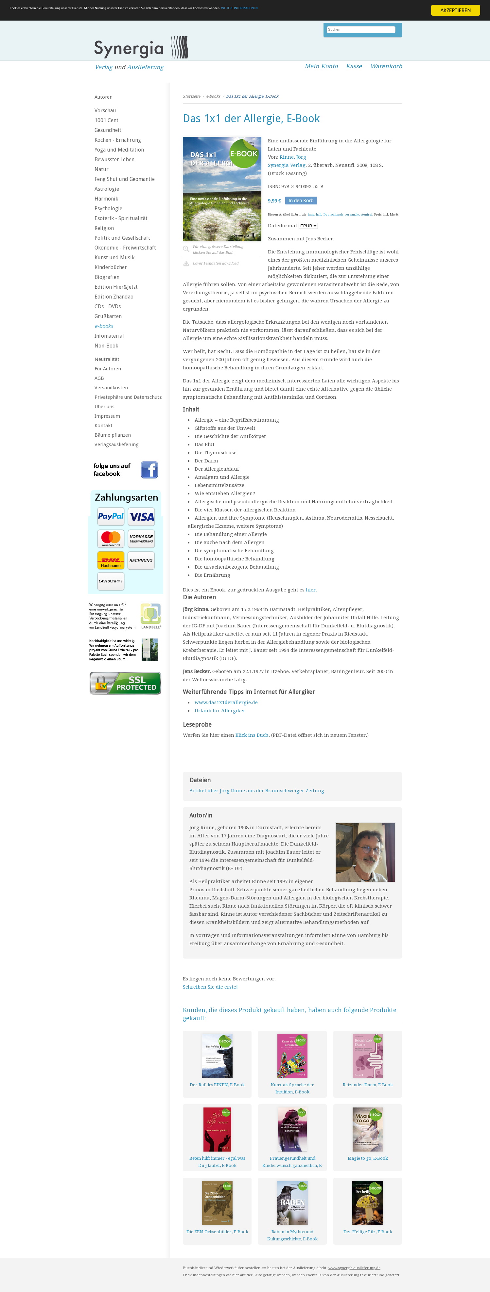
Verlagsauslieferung (117, 444)
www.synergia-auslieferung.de (354, 1268)
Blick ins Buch (252, 735)
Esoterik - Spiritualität (121, 218)
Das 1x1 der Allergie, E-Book (252, 96)
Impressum (107, 416)
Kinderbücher (111, 267)
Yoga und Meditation (119, 150)
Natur (102, 169)
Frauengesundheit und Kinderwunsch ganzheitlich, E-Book (292, 1162)
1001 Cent (106, 120)
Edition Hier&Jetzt (116, 287)
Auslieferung (145, 67)
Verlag (104, 67)
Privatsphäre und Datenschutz (128, 397)
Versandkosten (111, 388)
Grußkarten (108, 316)
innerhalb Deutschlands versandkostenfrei (340, 214)
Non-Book (106, 346)
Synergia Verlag (287, 165)
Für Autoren (108, 369)
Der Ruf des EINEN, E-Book (217, 1084)
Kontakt (104, 425)
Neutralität (107, 359)
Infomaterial (109, 336)
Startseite (191, 96)
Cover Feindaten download (215, 263)
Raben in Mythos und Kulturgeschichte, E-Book (292, 1235)
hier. (311, 590)
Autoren (104, 97)
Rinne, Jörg (293, 157)
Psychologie (108, 208)
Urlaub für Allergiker (220, 711)
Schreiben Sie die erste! (210, 987)
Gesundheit (108, 130)
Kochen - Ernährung (118, 140)
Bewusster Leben (114, 159)
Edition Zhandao (114, 297)
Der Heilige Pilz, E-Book (367, 1231)
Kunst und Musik (114, 257)
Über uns (104, 407)
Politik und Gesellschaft (122, 238)
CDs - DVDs (108, 306)
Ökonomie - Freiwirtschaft (125, 248)
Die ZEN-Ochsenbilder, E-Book (217, 1231)
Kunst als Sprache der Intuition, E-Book (292, 1088)
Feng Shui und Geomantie (125, 179)
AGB (99, 378)
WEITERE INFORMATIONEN (392, 10)
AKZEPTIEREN (455, 10)
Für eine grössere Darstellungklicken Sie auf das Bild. (218, 250)
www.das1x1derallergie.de (226, 702)
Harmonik (106, 199)
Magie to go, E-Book (368, 1158)
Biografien (107, 277)
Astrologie (107, 189)
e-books (104, 326)
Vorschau (105, 110)
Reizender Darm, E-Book (368, 1084)
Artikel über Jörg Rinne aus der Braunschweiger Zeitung (256, 791)
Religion (104, 228)
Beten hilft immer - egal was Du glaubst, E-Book (217, 1162)
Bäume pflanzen (113, 435)
